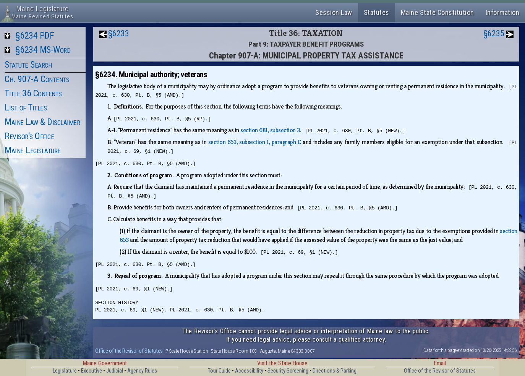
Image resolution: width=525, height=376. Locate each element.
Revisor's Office (29, 136)
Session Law (333, 12)
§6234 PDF (34, 35)
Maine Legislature (33, 150)
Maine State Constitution (437, 12)
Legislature (65, 371)
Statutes (376, 12)
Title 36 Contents (33, 93)
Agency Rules (142, 371)
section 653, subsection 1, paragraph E (254, 142)
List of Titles (26, 107)
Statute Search (28, 64)
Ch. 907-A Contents (37, 79)
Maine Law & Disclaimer (42, 122)
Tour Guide (219, 371)
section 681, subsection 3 (270, 130)
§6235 (493, 33)
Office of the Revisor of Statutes (129, 350)
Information (503, 12)
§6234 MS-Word (43, 49)
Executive (91, 371)
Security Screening (287, 371)
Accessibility (249, 371)
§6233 (118, 33)
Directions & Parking (334, 371)
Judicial (114, 371)
